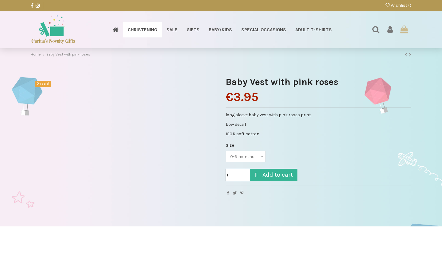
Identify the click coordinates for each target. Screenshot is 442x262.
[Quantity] (238, 175)
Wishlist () (398, 5)
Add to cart (273, 174)
